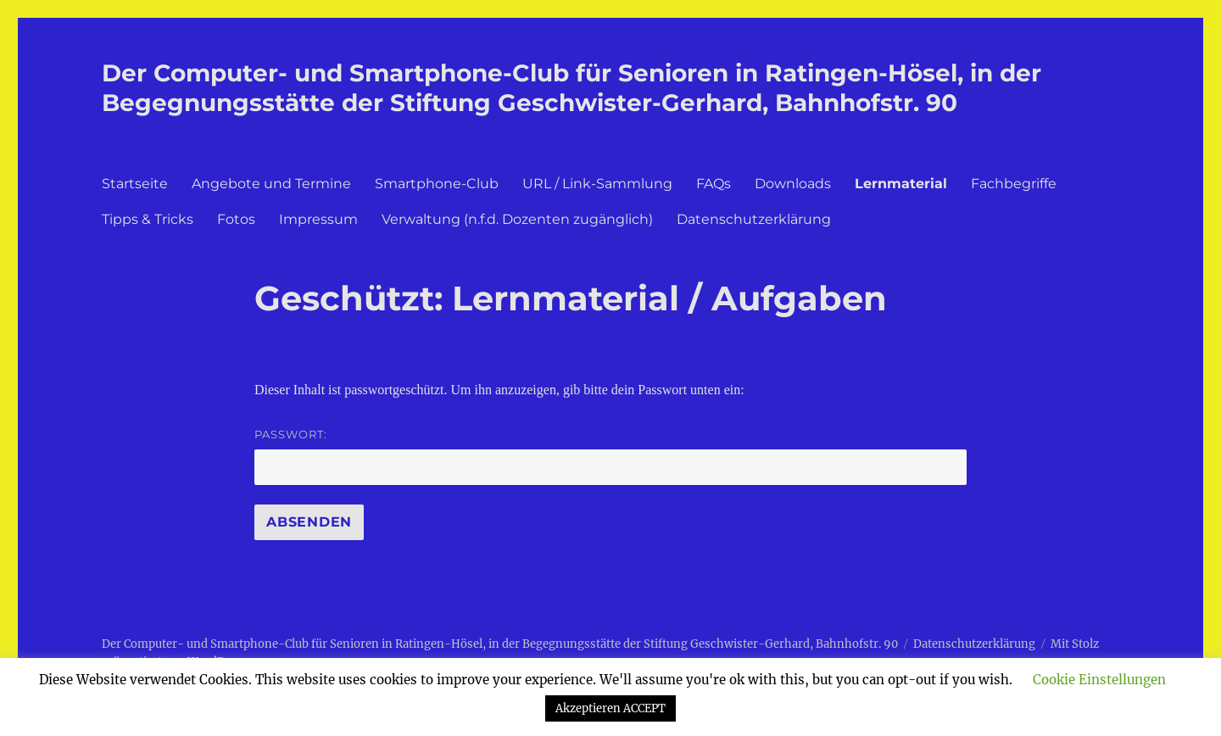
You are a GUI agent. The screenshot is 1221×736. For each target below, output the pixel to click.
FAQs (713, 184)
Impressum (318, 219)
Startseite (135, 184)
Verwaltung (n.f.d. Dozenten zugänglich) (517, 219)
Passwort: (610, 456)
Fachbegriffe (1014, 184)
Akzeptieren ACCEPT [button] (610, 708)
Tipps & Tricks (147, 219)
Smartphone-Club (437, 184)
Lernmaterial (901, 184)
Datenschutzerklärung (754, 219)
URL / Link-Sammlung (597, 184)
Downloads (793, 184)
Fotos (236, 219)
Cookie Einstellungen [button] (1099, 680)
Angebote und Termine (271, 184)
